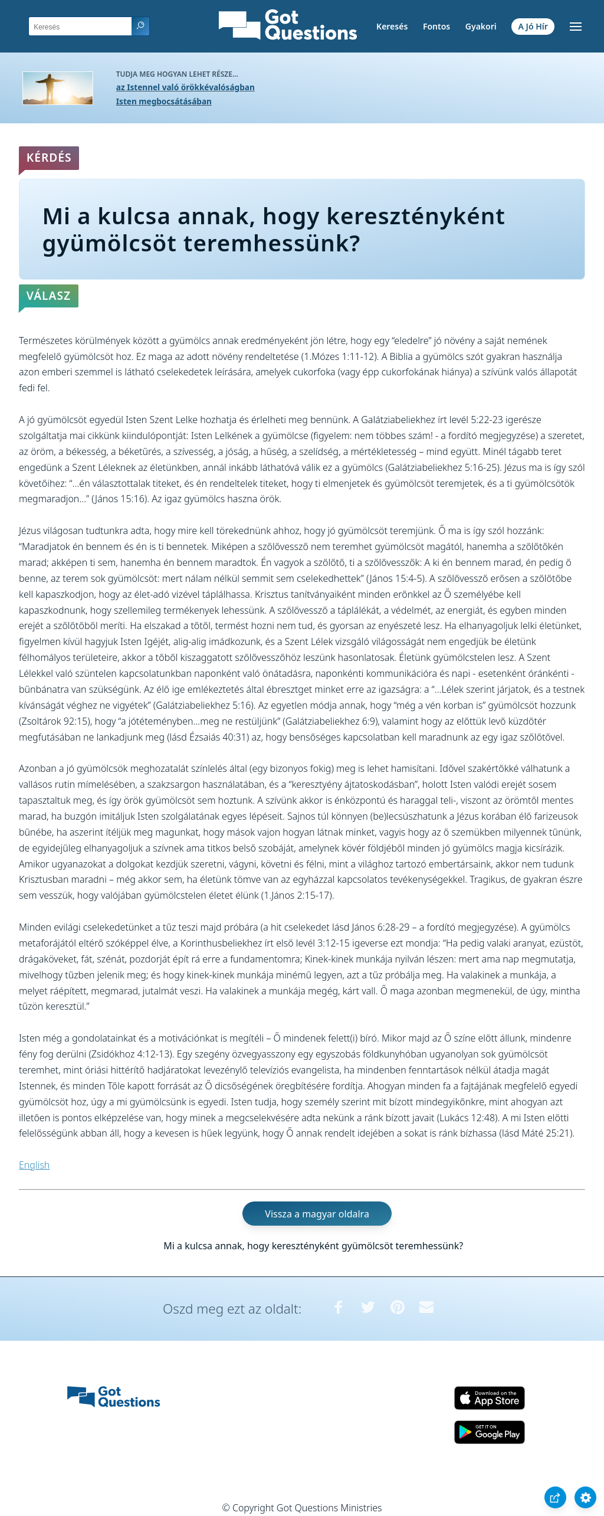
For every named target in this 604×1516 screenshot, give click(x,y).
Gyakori (481, 26)
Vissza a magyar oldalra (317, 1213)
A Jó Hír (533, 26)
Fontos (436, 26)
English (34, 1164)
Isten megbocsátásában (164, 101)
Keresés (392, 26)
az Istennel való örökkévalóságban (185, 87)
